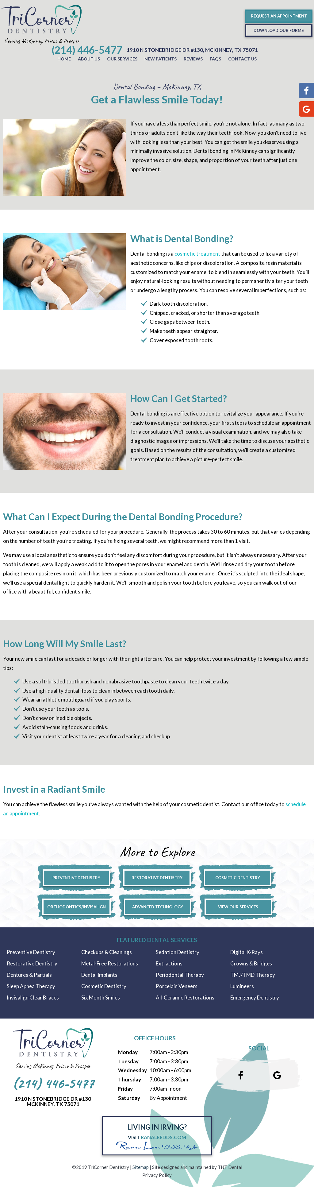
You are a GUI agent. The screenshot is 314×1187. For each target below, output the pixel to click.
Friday (125, 1088)
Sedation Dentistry (177, 952)
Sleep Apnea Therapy (31, 986)
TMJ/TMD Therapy (252, 974)
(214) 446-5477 (87, 50)
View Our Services (238, 906)
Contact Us (242, 58)
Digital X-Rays (246, 952)
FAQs (215, 58)
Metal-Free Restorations (109, 963)
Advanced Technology (157, 906)
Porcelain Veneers (176, 986)
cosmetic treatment (197, 253)
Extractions (169, 963)
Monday (128, 1052)
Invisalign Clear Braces (33, 997)
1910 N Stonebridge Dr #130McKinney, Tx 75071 (53, 1101)
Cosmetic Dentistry (237, 877)
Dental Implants (99, 974)
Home (64, 58)
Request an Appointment (279, 16)
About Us (89, 58)
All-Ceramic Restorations (185, 997)
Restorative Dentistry (157, 877)
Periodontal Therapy (180, 974)
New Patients (160, 58)
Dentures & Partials (29, 974)
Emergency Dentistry (254, 997)
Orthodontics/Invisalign (76, 906)
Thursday (129, 1079)
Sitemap (140, 1167)
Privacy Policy (157, 1175)
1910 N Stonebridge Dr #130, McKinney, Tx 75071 (192, 50)
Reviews (193, 58)
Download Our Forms (279, 30)
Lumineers (242, 986)
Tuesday (128, 1061)
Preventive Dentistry (76, 877)
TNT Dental (230, 1167)
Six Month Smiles (100, 997)
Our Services (122, 58)
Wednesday (132, 1070)
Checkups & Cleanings (106, 952)
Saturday (129, 1098)
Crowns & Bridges (251, 963)
